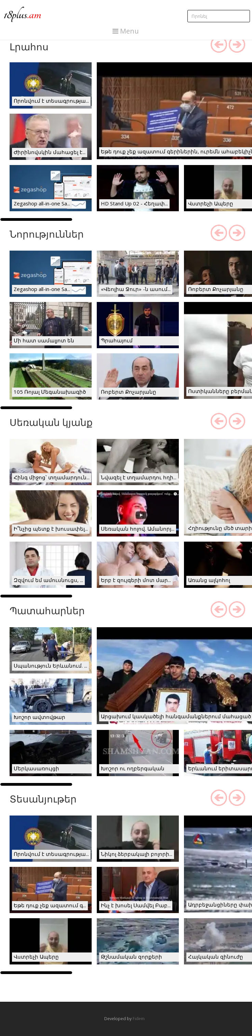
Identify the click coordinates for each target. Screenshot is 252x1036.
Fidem (139, 1019)
